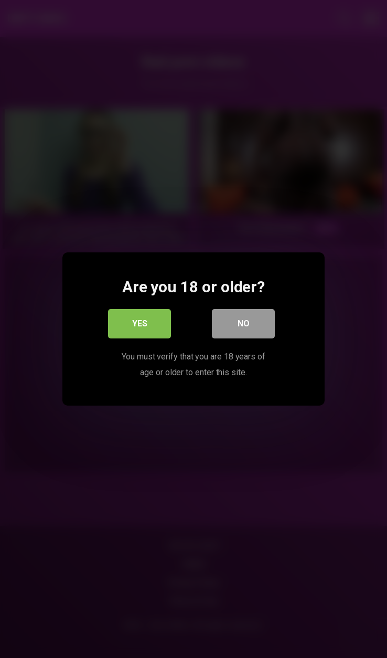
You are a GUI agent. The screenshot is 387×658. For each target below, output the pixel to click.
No (244, 323)
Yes (139, 323)
